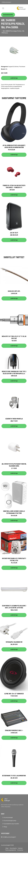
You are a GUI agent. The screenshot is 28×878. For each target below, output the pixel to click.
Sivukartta (20, 850)
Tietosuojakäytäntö (10, 850)
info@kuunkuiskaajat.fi (6, 2)
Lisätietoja (14, 78)
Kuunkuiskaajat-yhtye (10, 820)
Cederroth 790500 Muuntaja (14, 419)
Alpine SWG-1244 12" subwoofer (14, 694)
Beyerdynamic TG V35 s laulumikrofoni (14, 775)
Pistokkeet (22, 66)
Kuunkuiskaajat (8, 817)
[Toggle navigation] (3, 8)
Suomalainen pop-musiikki (11, 823)
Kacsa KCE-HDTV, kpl (14, 291)
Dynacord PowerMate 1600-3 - (14, 730)
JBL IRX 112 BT (14, 233)
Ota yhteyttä (13, 848)
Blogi (5, 827)
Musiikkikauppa (8, 14)
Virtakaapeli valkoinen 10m (14, 642)
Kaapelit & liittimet (13, 66)
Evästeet (20, 848)
